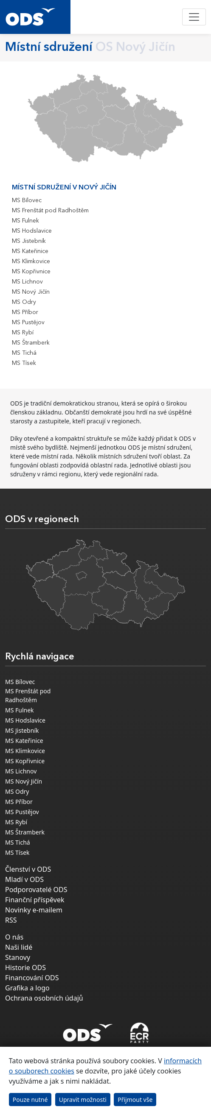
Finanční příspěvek (35, 899)
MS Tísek (24, 363)
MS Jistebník (29, 241)
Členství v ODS (28, 869)
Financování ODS (32, 977)
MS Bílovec (27, 200)
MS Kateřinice (30, 251)
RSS (11, 920)
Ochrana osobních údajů (44, 998)
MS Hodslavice (32, 231)
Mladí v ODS (24, 879)
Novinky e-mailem (33, 910)
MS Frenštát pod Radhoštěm (50, 211)
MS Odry (24, 302)
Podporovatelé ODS (36, 889)
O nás (14, 937)
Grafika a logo (27, 988)
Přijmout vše (135, 1100)
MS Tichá (24, 353)
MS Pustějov (28, 322)
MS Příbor (25, 312)
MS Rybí (23, 333)
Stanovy (17, 957)
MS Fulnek (25, 221)
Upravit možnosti (83, 1100)
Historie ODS (25, 967)
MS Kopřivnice (31, 272)
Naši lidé (18, 947)
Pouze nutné (30, 1100)
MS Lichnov (27, 282)
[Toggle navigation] (194, 16)
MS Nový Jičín (31, 292)
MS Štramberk (31, 343)
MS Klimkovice (31, 261)
